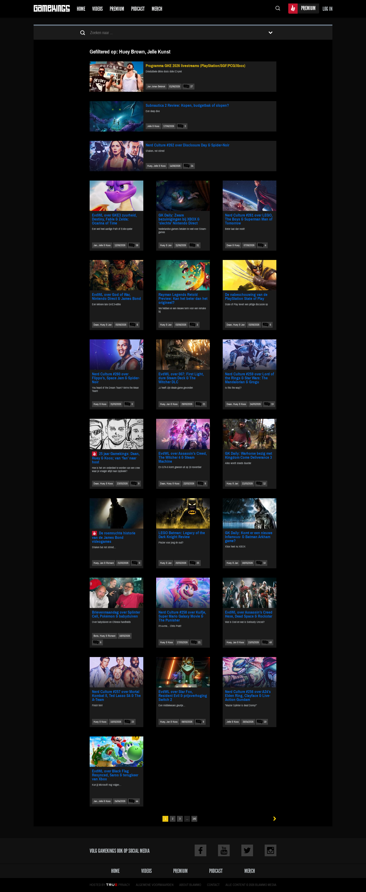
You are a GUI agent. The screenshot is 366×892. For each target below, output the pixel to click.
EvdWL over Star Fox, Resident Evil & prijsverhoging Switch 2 (182, 695)
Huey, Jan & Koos (169, 404)
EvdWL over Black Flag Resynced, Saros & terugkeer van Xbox (115, 775)
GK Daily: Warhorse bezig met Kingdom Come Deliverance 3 (248, 455)
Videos (97, 8)
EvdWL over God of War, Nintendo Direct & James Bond (116, 296)
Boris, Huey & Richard (104, 636)
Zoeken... (278, 9)
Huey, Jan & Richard (104, 563)
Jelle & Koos (153, 126)
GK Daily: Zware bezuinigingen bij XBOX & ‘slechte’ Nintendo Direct (179, 219)
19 (272, 404)
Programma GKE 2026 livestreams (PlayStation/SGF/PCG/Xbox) (195, 65)
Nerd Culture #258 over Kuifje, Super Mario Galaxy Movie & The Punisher (182, 616)
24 (192, 166)
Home (81, 8)
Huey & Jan (166, 245)
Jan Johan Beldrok (156, 86)
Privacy (124, 885)
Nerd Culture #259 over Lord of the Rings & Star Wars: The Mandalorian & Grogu (249, 378)
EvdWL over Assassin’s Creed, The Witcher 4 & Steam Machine (182, 457)
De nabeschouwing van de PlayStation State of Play (246, 296)
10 (264, 563)
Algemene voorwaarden (154, 885)
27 (191, 86)
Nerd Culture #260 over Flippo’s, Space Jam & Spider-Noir (116, 378)
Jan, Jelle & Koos (102, 245)
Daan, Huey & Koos (236, 404)
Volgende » (273, 819)
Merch (157, 8)
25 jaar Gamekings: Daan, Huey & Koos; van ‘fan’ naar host (116, 458)
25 (198, 563)
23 (133, 722)
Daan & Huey (233, 245)
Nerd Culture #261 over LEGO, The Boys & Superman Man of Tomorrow (249, 219)
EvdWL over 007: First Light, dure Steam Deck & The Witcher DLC (181, 378)
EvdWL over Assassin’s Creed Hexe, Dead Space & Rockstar (248, 614)
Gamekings (52, 9)
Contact (213, 885)
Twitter (247, 850)
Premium (117, 8)
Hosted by (97, 885)
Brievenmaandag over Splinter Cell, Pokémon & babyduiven (116, 614)
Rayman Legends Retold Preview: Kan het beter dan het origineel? (183, 298)
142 (194, 819)
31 (198, 245)
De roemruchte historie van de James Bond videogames (113, 537)
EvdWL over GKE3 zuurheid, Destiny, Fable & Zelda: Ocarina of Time (114, 219)
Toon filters (270, 33)
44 (137, 801)
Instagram (270, 850)
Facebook (200, 850)
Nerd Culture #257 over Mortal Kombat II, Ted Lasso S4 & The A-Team (116, 695)
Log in (327, 8)
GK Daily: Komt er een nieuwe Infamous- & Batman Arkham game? (248, 536)
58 (137, 245)
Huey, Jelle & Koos (156, 166)
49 (270, 642)
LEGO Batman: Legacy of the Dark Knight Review (181, 534)
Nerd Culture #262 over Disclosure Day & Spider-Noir (187, 145)
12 (264, 483)
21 (204, 404)
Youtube (224, 850)
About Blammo (190, 885)
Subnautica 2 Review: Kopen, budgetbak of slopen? (187, 105)
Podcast (138, 8)
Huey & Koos (100, 404)
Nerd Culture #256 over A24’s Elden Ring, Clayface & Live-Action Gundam (248, 695)
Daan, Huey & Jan (103, 325)
